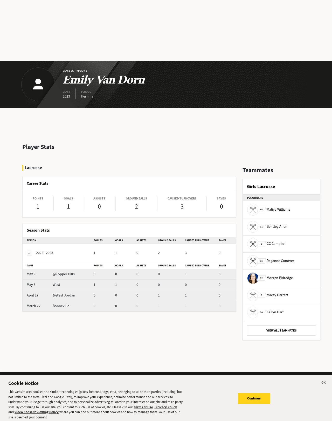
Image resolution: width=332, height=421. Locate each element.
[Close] (323, 386)
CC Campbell (267, 243)
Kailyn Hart (265, 312)
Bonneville (48, 305)
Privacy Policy (166, 410)
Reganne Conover (270, 260)
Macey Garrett (267, 295)
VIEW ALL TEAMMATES (281, 330)
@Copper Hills (51, 274)
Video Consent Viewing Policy (37, 414)
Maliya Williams (268, 209)
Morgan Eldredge (270, 277)
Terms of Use (143, 410)
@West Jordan (51, 295)
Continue (254, 401)
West (43, 284)
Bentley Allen (267, 226)
